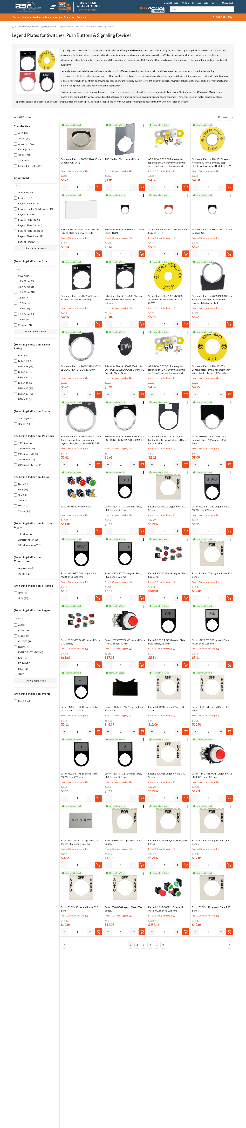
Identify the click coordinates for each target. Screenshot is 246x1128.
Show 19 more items (35, 331)
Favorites (196, 3)
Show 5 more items (35, 680)
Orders (185, 3)
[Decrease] (64, 187)
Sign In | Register (171, 3)
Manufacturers (53, 17)
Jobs (206, 3)
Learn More (158, 11)
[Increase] (90, 187)
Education (69, 17)
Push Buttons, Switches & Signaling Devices (36, 26)
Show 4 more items (35, 248)
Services (38, 17)
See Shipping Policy (88, 10)
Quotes (214, 3)
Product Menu (21, 17)
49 (163, 944)
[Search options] (35, 186)
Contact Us (83, 17)
